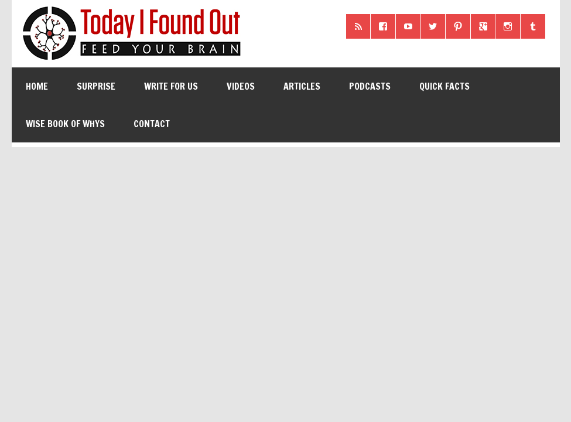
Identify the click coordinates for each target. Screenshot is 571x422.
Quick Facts (444, 86)
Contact (152, 123)
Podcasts (370, 86)
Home (37, 86)
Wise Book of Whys (65, 123)
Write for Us (171, 86)
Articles (301, 86)
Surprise (96, 86)
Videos (241, 86)
